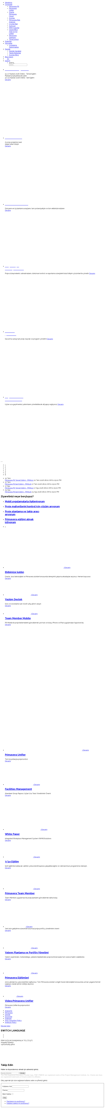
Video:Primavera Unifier (19, 1000)
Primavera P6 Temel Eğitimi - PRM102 (19, 480)
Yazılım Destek (13, 599)
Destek (7, 1015)
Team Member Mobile (18, 618)
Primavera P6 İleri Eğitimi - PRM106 (18, 484)
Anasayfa (8, 1011)
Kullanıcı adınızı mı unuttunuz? (18, 1103)
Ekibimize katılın (14, 572)
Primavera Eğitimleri (17, 977)
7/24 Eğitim (12, 861)
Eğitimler (8, 1019)
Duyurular (8, 1017)
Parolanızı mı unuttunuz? (16, 1101)
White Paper (12, 834)
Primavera (9, 1013)
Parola (4, 1090)
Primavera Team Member (20, 893)
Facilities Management (18, 789)
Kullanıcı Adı (7, 1086)
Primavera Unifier (15, 754)
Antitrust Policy (10, 1022)
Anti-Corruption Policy (13, 1020)
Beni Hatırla (6, 1094)
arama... (12, 63)
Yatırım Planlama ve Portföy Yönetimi (27, 952)
